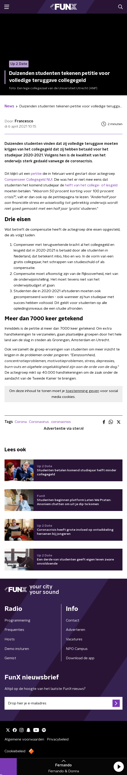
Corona (21, 422)
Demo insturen (17, 649)
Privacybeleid (58, 739)
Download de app (80, 658)
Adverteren (75, 630)
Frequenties (14, 630)
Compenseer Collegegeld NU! (28, 179)
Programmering (17, 620)
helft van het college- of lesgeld (91, 185)
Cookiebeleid (15, 751)
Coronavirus (39, 422)
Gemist (10, 658)
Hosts (10, 639)
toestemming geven (82, 391)
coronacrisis (61, 422)
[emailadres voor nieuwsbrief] (63, 703)
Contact (72, 620)
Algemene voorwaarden (24, 739)
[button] (118, 766)
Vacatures (74, 639)
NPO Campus (77, 649)
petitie (36, 173)
